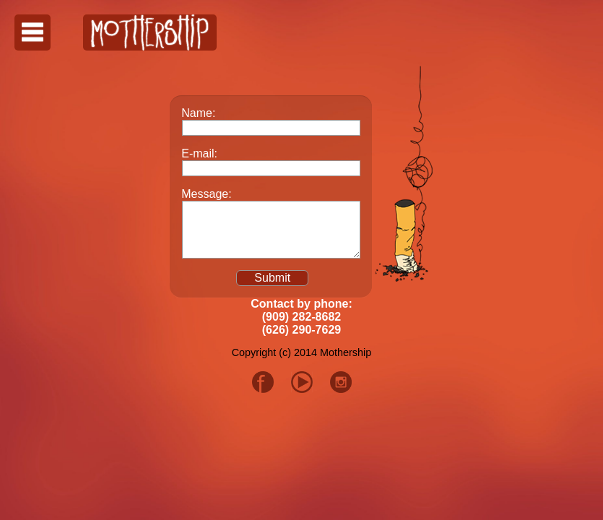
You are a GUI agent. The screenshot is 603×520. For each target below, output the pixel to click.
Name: (198, 113)
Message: (206, 194)
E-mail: (199, 153)
